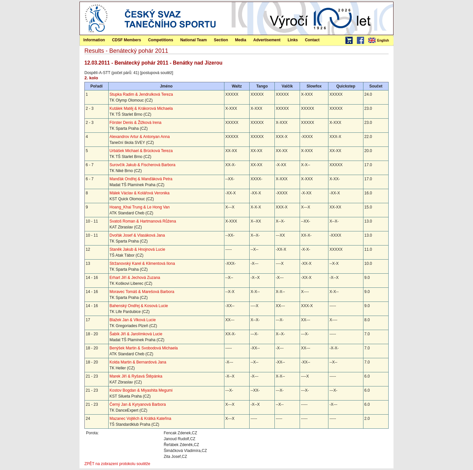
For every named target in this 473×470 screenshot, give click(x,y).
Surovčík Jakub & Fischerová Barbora (142, 165)
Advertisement (266, 40)
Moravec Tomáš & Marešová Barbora (142, 291)
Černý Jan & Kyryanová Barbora (138, 404)
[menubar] (380, 41)
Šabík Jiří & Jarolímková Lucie (136, 334)
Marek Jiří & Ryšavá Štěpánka (136, 376)
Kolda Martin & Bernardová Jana (138, 362)
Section (221, 40)
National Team (193, 40)
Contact (312, 40)
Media (240, 40)
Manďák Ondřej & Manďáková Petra (141, 179)
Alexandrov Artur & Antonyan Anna (140, 136)
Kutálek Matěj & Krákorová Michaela (141, 108)
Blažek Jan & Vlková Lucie (133, 320)
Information (94, 40)
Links (293, 40)
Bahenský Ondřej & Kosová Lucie (139, 306)
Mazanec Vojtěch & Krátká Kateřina (140, 418)
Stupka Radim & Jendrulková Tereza (141, 94)
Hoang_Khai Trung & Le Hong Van (140, 207)
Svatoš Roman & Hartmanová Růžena (143, 221)
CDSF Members (126, 40)
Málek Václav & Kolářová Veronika (139, 193)
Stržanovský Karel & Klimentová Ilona (142, 263)
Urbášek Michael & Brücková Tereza (141, 150)
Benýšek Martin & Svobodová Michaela (144, 348)
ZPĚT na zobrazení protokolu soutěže (117, 463)
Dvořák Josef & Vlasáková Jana (137, 235)
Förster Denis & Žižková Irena (136, 122)
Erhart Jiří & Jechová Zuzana (135, 277)
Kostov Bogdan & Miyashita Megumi (141, 390)
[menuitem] (380, 41)
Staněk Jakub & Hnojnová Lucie (137, 249)
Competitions (160, 40)
